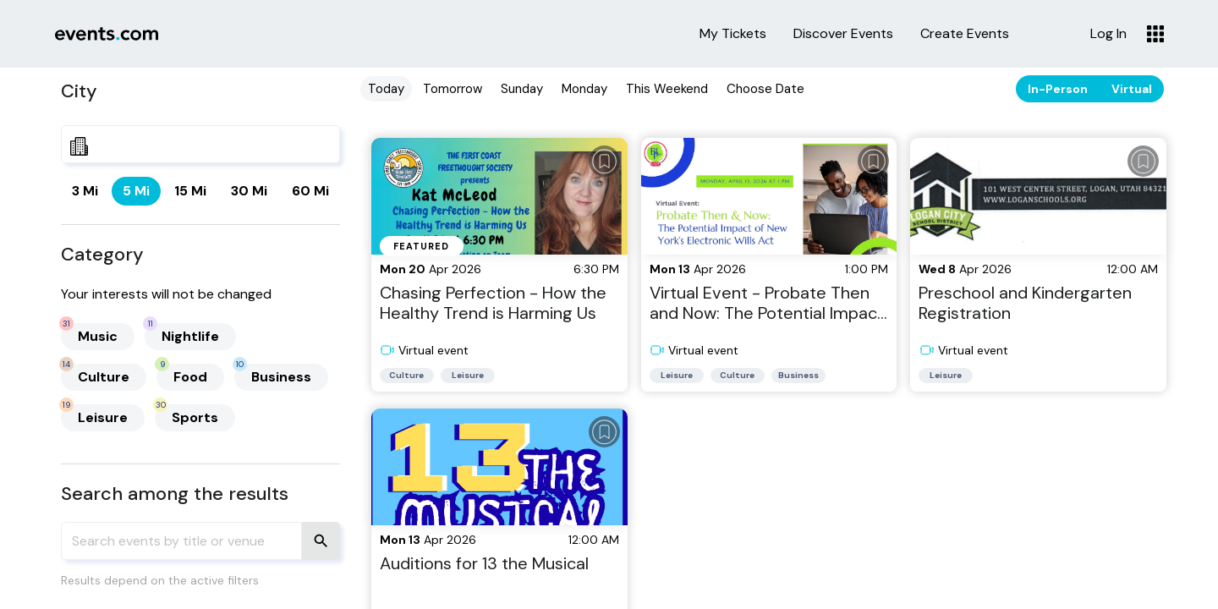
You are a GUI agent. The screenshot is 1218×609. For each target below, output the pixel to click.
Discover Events (843, 33)
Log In (1108, 33)
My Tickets (733, 33)
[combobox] (200, 144)
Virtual (1131, 88)
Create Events (964, 33)
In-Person (1058, 88)
